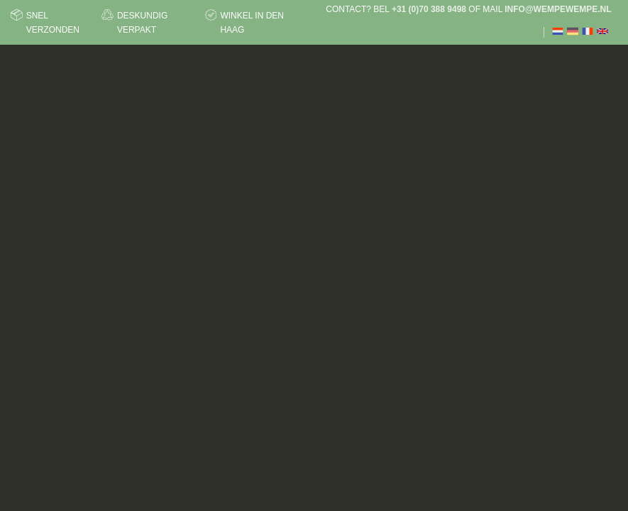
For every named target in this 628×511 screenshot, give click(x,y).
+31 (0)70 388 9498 (429, 9)
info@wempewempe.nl (558, 9)
